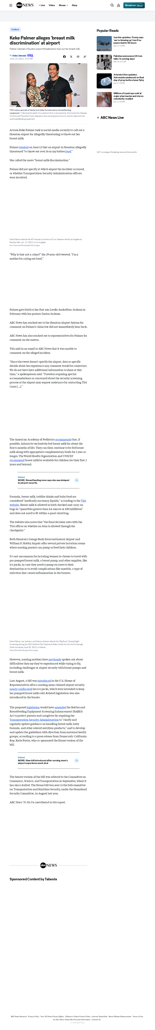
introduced (44, 683)
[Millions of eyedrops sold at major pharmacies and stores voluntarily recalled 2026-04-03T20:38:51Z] (121, 101)
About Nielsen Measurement (120, 1019)
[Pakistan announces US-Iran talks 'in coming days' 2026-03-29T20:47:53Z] (121, 64)
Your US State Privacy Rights (52, 1019)
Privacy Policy (33, 1019)
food (68, 154)
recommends (63, 442)
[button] (11, 5)
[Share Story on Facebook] (62, 59)
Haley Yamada (19, 58)
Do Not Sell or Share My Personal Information (71, 1022)
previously (55, 662)
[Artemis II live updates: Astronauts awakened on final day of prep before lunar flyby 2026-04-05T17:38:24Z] (121, 83)
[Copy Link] (84, 59)
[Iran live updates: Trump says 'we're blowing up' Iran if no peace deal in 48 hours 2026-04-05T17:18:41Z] (121, 46)
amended (60, 710)
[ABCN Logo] (24, 5)
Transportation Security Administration (34, 722)
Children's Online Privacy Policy (77, 1019)
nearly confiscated (21, 691)
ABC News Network (19, 1019)
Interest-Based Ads (99, 1019)
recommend (17, 463)
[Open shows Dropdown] (63, 5)
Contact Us (96, 1022)
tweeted (24, 150)
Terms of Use (138, 1019)
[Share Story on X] (70, 59)
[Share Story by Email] (77, 59)
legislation (33, 710)
